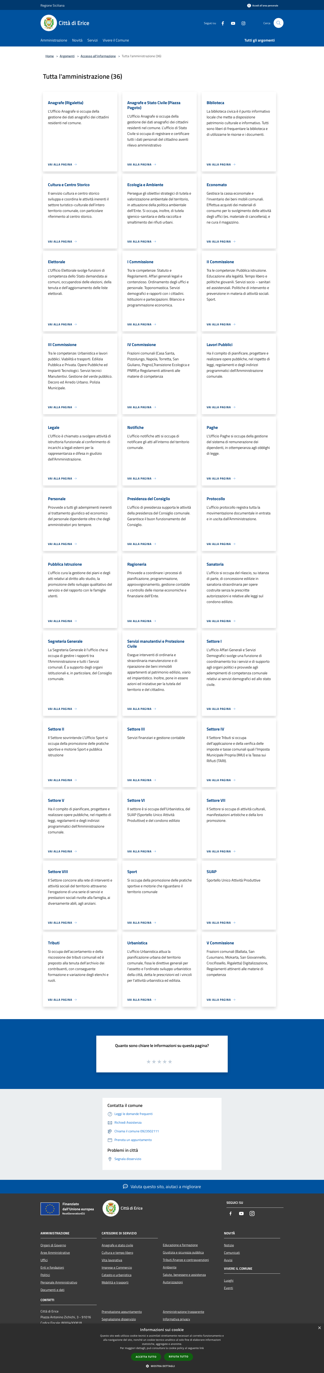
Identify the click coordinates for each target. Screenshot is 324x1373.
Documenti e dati (52, 1289)
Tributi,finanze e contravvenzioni (186, 1259)
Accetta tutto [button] (146, 1357)
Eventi (228, 1287)
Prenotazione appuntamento (122, 1311)
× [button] (319, 1328)
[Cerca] (279, 23)
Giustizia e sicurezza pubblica (183, 1252)
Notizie (229, 1245)
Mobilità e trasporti (115, 1282)
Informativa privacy (176, 1319)
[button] (162, 1366)
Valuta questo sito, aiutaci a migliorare (162, 1186)
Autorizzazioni (173, 1282)
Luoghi (228, 1280)
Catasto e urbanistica (116, 1274)
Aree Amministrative (55, 1252)
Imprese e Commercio (117, 1267)
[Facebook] (221, 23)
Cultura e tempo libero (117, 1252)
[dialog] (162, 1348)
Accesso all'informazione (98, 56)
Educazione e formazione (180, 1244)
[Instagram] (242, 23)
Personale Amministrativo (58, 1282)
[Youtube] (231, 23)
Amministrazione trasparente (183, 1311)
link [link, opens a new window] (202, 1348)
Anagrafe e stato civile (117, 1245)
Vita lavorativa (112, 1260)
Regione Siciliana (52, 5)
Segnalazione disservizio (119, 1319)
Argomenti (67, 56)
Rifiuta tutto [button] (178, 1356)
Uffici (44, 1260)
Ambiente (169, 1267)
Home (49, 56)
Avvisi (228, 1260)
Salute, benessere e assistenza (184, 1274)
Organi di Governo (53, 1245)
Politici (45, 1274)
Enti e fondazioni (52, 1267)
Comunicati (232, 1252)
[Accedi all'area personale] (263, 5)
